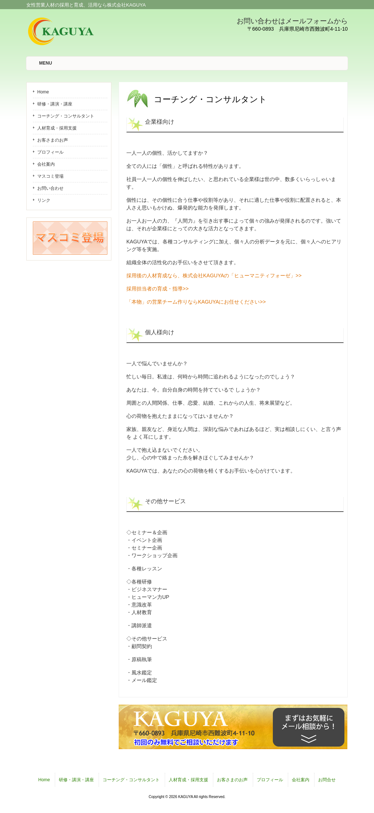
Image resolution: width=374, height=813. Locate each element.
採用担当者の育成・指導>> (157, 289)
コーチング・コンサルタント (65, 116)
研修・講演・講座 (54, 104)
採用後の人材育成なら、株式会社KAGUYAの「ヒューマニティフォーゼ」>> (214, 275)
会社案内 (46, 164)
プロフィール (50, 152)
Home (43, 92)
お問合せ (327, 779)
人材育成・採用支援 (57, 128)
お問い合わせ (50, 188)
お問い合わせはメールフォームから (292, 21)
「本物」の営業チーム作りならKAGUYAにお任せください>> (196, 302)
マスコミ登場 (50, 176)
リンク (43, 200)
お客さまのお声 (52, 140)
